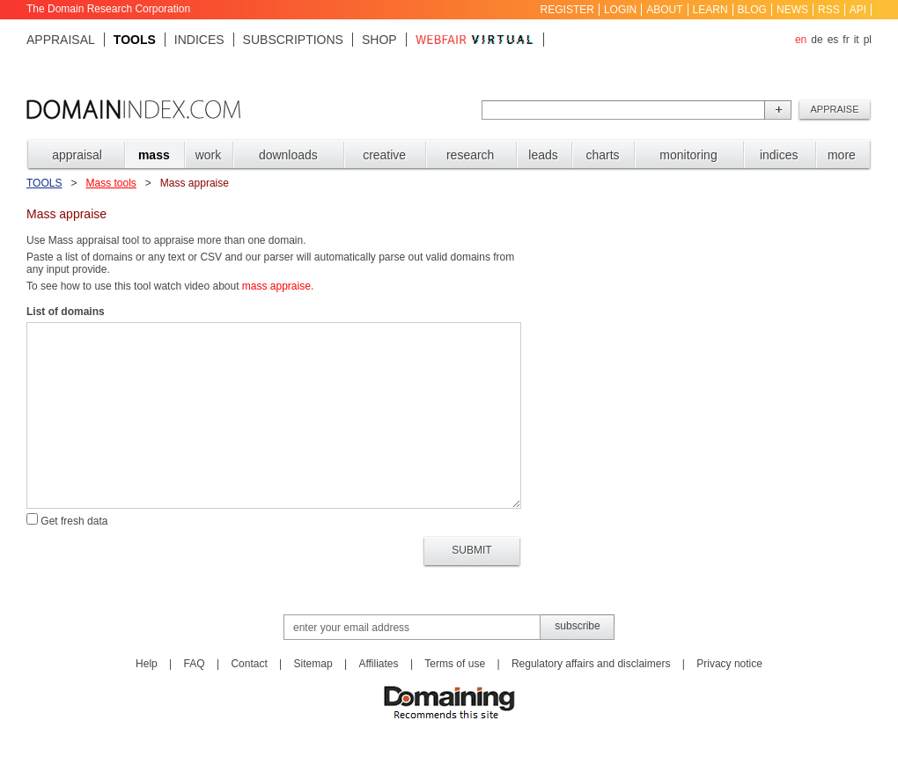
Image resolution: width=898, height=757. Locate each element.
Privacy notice (729, 664)
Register (567, 10)
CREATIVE (384, 155)
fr (846, 39)
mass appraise (276, 286)
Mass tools (110, 183)
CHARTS (602, 155)
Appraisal (60, 40)
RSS (829, 10)
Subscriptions (293, 40)
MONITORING (688, 155)
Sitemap (313, 664)
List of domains (65, 311)
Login (620, 10)
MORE (842, 155)
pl (868, 39)
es (833, 39)
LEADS (542, 155)
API (858, 10)
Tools (135, 40)
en (800, 39)
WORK (208, 155)
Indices (199, 40)
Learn (710, 10)
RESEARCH (470, 155)
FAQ (194, 664)
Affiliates (378, 664)
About (664, 10)
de (816, 39)
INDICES (779, 155)
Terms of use (454, 664)
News (792, 10)
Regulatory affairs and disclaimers (591, 664)
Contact (249, 664)
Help (147, 664)
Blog (752, 10)
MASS (154, 155)
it (856, 39)
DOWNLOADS (288, 155)
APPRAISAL (77, 155)
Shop (379, 40)
